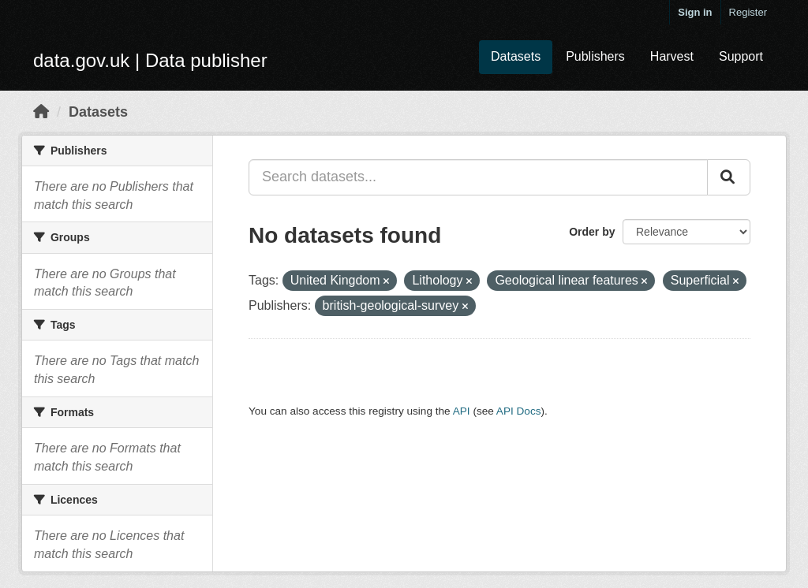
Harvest (672, 56)
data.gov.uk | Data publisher (150, 60)
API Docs (518, 411)
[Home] (41, 112)
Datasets (516, 56)
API (461, 411)
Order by (592, 231)
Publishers (595, 56)
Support (741, 56)
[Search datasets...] (478, 177)
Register (748, 12)
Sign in (695, 12)
